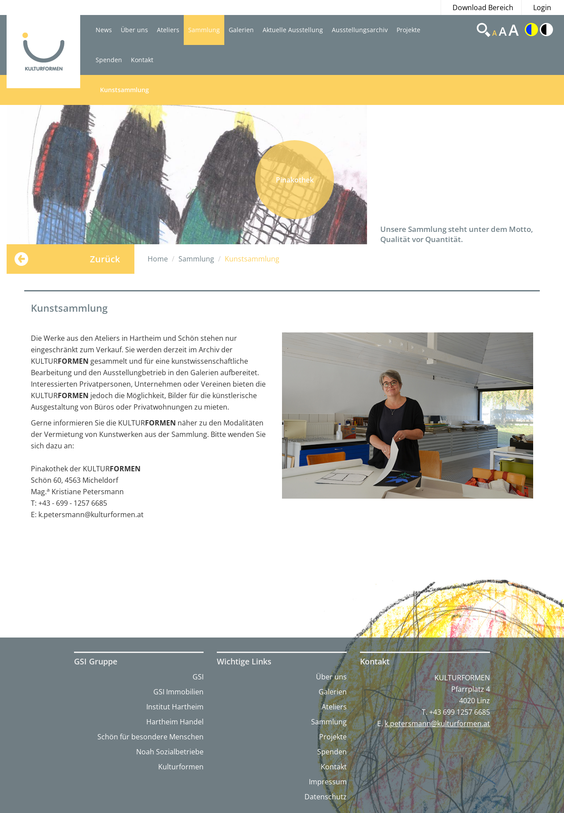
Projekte (408, 30)
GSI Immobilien (178, 692)
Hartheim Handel (175, 722)
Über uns (134, 30)
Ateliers (168, 30)
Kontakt (142, 60)
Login (542, 7)
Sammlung (204, 30)
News (104, 30)
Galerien (241, 30)
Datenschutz (325, 797)
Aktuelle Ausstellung (293, 30)
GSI (198, 677)
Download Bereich (483, 7)
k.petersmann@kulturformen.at (437, 723)
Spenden (109, 60)
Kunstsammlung (124, 90)
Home (158, 259)
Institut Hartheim (175, 707)
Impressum (328, 782)
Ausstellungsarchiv (360, 30)
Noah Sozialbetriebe (170, 752)
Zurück (105, 259)
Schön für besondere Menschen (150, 737)
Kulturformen (181, 767)
